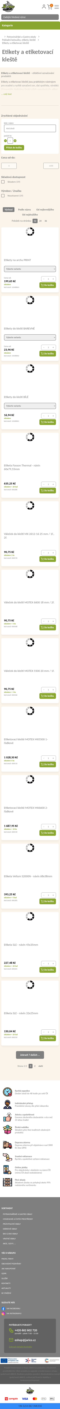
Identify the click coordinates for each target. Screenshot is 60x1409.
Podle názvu (24, 209)
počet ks (8, 135)
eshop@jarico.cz (25, 1340)
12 (35, 221)
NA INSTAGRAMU (14, 1313)
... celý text (6, 94)
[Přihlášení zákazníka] (44, 6)
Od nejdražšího (30, 214)
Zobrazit (30, 1054)
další (41, 1066)
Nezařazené (15, 195)
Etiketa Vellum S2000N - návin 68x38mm (28, 876)
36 (46, 221)
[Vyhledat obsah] (55, 17)
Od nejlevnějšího (45, 209)
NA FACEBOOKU (13, 1308)
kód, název (9, 123)
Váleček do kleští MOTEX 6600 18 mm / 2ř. (29, 602)
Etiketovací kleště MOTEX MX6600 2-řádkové (26, 809)
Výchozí (9, 209)
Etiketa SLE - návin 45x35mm (21, 945)
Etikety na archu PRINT (17, 260)
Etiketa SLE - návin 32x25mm (21, 1013)
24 (40, 221)
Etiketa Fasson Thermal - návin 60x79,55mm (22, 467)
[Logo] (11, 7)
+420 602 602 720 (26, 1330)
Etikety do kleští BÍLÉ (16, 397)
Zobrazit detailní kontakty (20, 1346)
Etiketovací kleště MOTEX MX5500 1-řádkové (26, 740)
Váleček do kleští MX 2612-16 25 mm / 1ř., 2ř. (29, 535)
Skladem (14, 181)
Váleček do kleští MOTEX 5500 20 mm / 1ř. (29, 671)
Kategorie (30, 25)
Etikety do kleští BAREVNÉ (19, 328)
